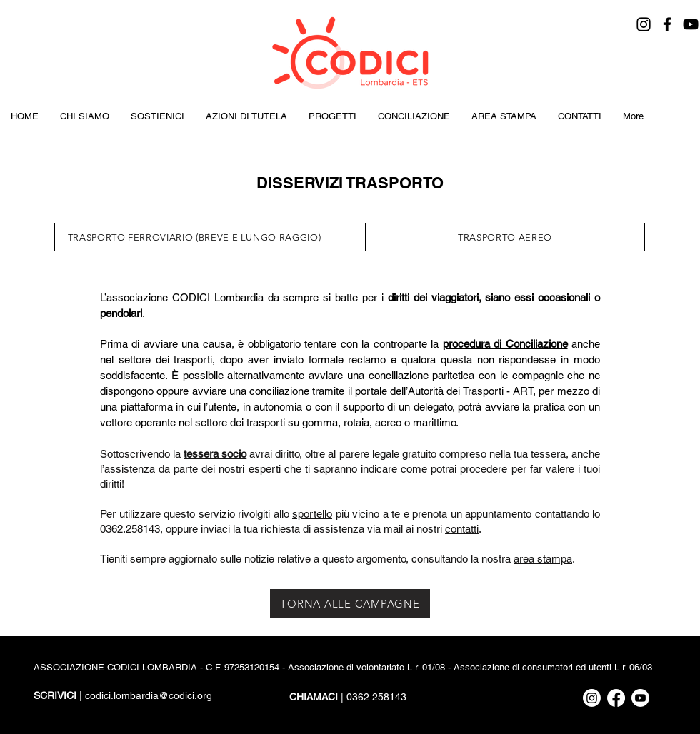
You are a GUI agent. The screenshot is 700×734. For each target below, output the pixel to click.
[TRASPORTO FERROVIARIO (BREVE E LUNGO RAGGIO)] (194, 237)
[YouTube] (690, 24)
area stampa (543, 559)
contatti (462, 529)
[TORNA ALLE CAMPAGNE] (350, 603)
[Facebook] (667, 24)
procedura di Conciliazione (505, 344)
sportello (312, 514)
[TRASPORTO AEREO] (505, 237)
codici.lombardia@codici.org (148, 695)
